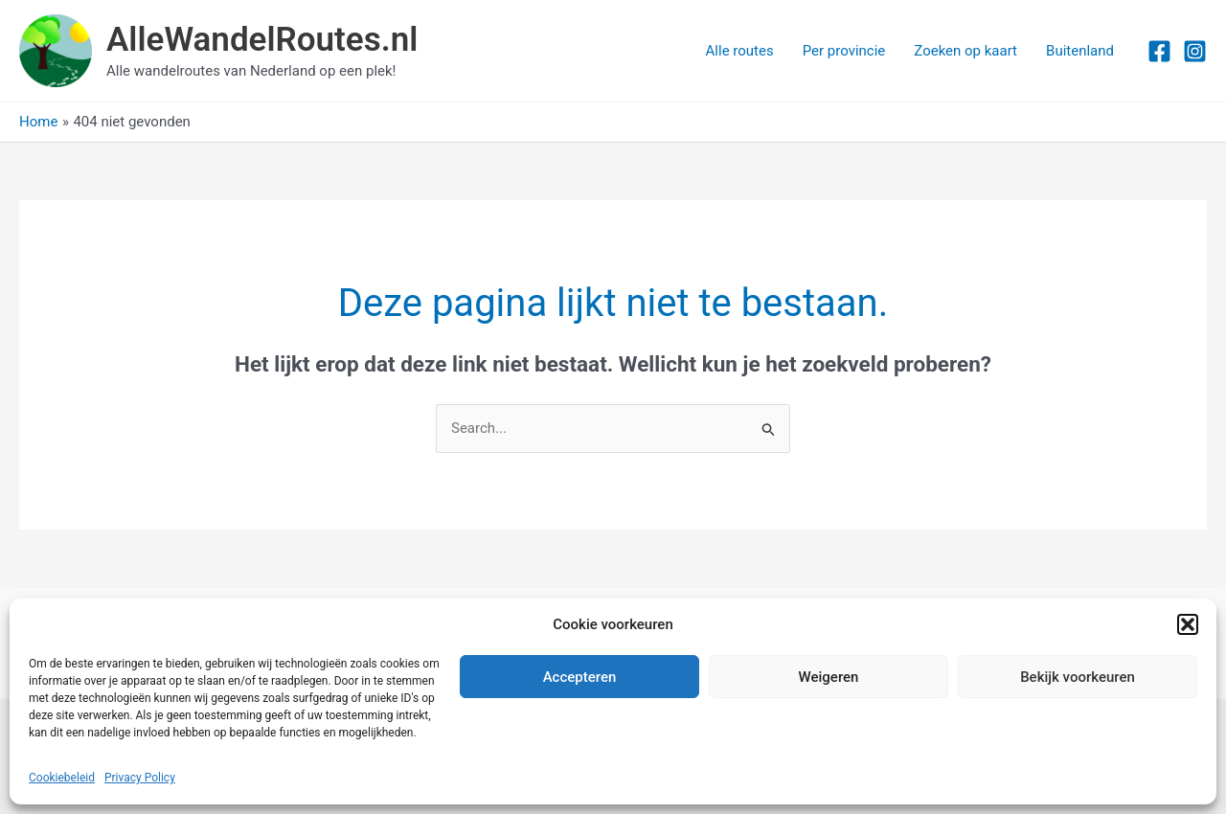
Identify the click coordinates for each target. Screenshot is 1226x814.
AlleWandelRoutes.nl (262, 39)
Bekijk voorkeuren (1077, 677)
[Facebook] (1159, 51)
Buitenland (1080, 50)
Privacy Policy (139, 777)
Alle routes (740, 50)
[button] (1187, 624)
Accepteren (580, 677)
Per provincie (844, 50)
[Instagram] (1195, 51)
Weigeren (829, 677)
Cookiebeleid (62, 777)
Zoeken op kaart (965, 50)
